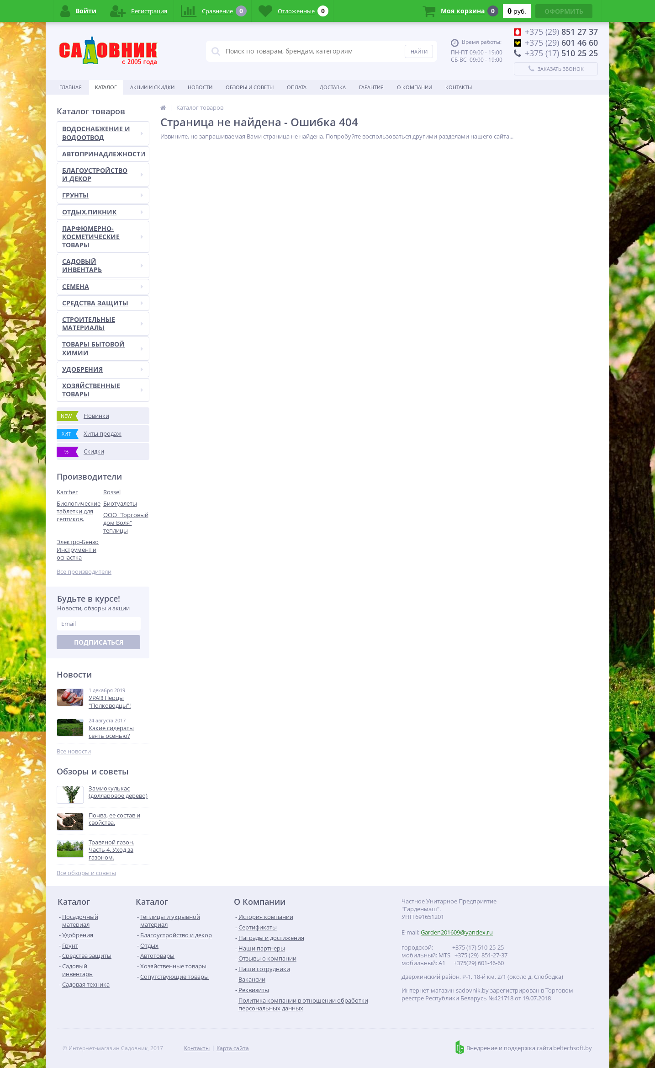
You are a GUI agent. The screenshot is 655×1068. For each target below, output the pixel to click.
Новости (200, 87)
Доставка (333, 87)
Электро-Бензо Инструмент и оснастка (78, 549)
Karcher (67, 492)
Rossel (112, 492)
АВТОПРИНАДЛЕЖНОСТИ (104, 154)
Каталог (106, 87)
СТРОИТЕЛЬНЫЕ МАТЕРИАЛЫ (102, 323)
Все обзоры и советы (86, 873)
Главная (70, 87)
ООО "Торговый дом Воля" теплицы (125, 522)
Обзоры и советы (250, 87)
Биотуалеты (120, 503)
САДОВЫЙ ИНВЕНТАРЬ (102, 265)
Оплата (296, 87)
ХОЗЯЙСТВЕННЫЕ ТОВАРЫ (102, 389)
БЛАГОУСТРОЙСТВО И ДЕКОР (102, 174)
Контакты (458, 87)
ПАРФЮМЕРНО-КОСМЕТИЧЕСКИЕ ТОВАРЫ (102, 236)
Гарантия (371, 87)
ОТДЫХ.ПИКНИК (102, 212)
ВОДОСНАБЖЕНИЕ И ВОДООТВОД (102, 132)
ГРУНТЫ (102, 195)
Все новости (74, 751)
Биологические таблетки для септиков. (78, 511)
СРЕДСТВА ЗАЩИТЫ (102, 303)
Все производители (84, 572)
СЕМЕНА (102, 286)
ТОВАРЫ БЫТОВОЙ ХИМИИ (102, 348)
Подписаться (98, 642)
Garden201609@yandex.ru (457, 932)
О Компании (414, 87)
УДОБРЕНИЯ (102, 369)
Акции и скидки (152, 87)
